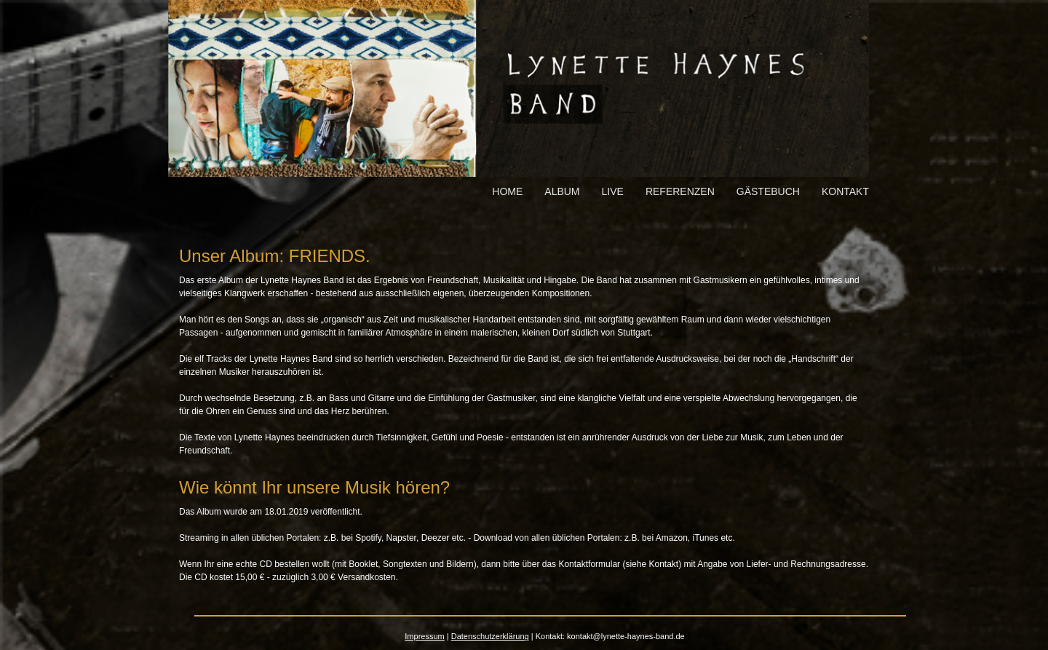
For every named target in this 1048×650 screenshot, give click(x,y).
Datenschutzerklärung (490, 636)
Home (507, 191)
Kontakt (845, 191)
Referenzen (680, 191)
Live (613, 191)
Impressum (424, 636)
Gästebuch (768, 191)
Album (561, 191)
